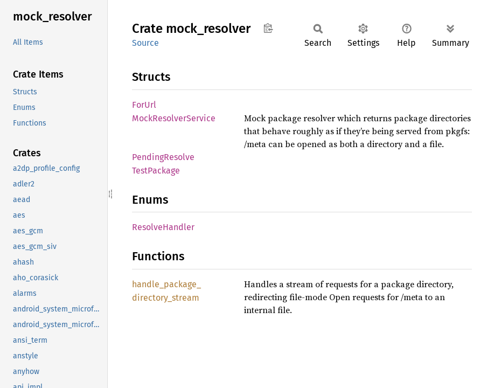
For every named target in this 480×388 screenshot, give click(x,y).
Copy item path (268, 28)
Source (145, 43)
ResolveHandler (163, 227)
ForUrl (144, 105)
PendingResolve (163, 157)
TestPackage (156, 170)
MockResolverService (173, 118)
